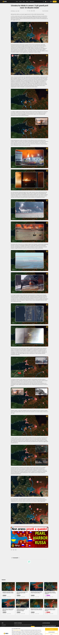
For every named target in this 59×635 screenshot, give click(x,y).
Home (17, 1)
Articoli (20, 1)
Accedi (51, 1)
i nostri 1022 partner (17, 622)
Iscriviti (54, 1)
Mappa (27, 1)
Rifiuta (51, 627)
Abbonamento (32, 1)
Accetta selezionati (51, 624)
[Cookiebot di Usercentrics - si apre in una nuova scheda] (6, 633)
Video (24, 1)
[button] (46, 2)
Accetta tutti (51, 621)
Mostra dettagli (47, 633)
